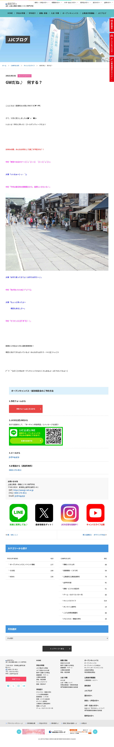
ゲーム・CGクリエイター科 (85, 597)
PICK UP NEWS (30, 560)
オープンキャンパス (70, 14)
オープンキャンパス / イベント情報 (31, 566)
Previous (19, 735)
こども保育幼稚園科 (85, 616)
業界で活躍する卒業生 (67, 669)
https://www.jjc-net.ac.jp (23, 492)
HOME (10, 14)
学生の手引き (43, 727)
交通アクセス (16, 683)
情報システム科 (85, 566)
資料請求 (54, 727)
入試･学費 (55, 14)
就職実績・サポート (66, 671)
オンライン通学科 (85, 609)
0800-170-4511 (15, 472)
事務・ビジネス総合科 (85, 591)
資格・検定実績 (65, 676)
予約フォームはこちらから (28, 410)
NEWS (31, 579)
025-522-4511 (13, 675)
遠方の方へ (96, 2)
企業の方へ (107, 2)
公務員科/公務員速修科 (85, 579)
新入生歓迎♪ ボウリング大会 (94, 536)
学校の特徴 (20, 14)
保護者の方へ (56, 2)
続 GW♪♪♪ (14, 536)
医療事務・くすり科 (85, 572)
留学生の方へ (84, 2)
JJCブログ (102, 14)
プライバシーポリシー (15, 727)
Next (95, 735)
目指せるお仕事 (65, 667)
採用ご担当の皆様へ (70, 727)
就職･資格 (43, 14)
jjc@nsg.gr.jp (14, 459)
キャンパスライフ (29, 67)
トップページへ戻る (57, 652)
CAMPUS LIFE (15, 67)
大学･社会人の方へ (70, 2)
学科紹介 (32, 14)
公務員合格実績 (65, 673)
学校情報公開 (31, 727)
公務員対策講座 (88, 14)
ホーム (4, 67)
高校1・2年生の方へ (41, 2)
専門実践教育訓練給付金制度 (69, 691)
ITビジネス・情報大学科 (85, 622)
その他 (31, 572)
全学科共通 (85, 585)
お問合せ (84, 727)
